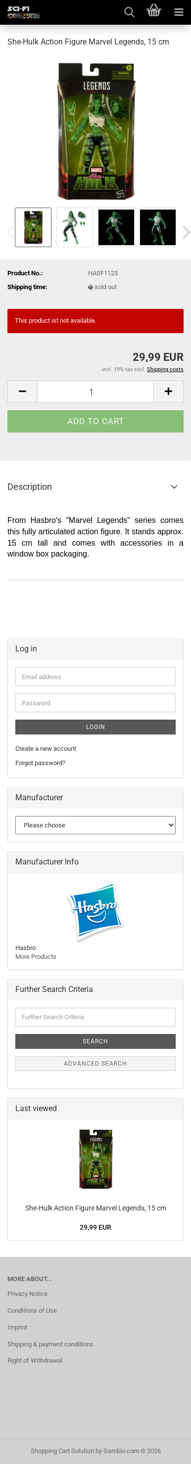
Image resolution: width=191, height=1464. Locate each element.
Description (29, 486)
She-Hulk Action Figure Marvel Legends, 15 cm (95, 1208)
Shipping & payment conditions (50, 1344)
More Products (35, 956)
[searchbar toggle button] (129, 12)
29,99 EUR (95, 1227)
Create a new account (45, 748)
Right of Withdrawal (34, 1360)
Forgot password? (40, 763)
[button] (22, 392)
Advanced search (95, 1063)
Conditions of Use (32, 1310)
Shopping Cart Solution (62, 1451)
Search (95, 1041)
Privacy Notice (27, 1293)
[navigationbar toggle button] (178, 12)
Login (95, 727)
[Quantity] (95, 392)
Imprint (17, 1327)
